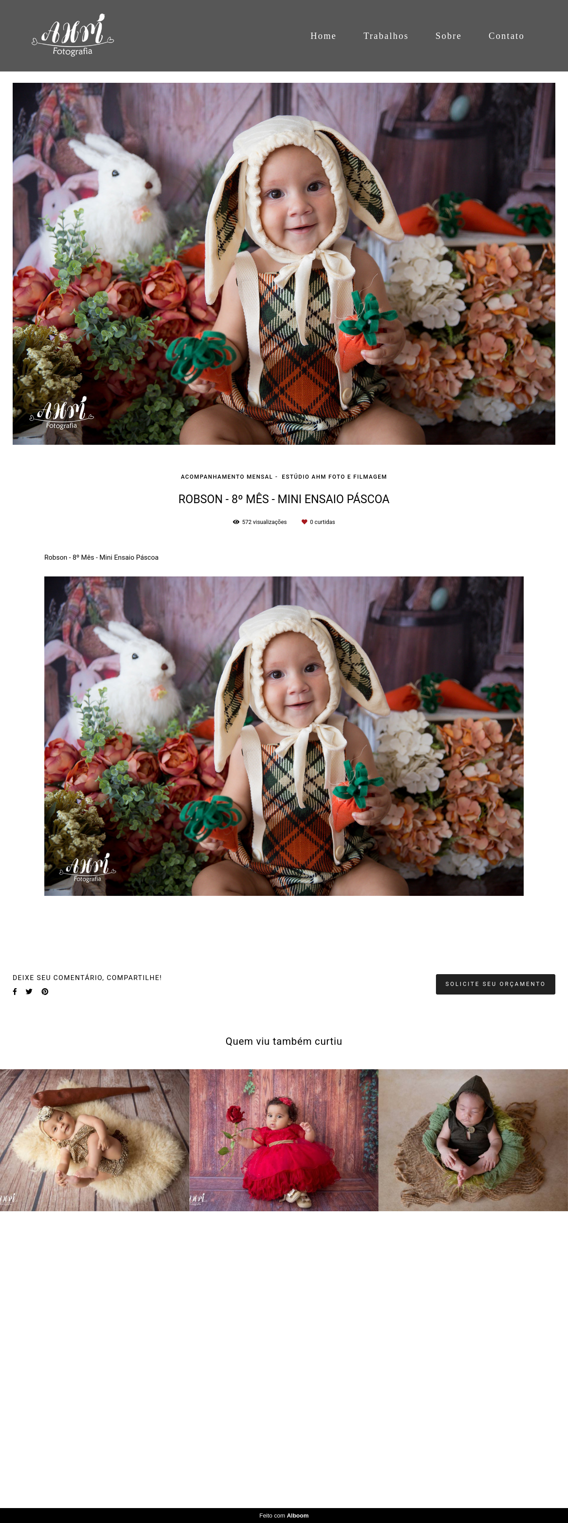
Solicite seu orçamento (495, 983)
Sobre (448, 36)
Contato (507, 36)
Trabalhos (386, 36)
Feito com (283, 1515)
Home (323, 36)
